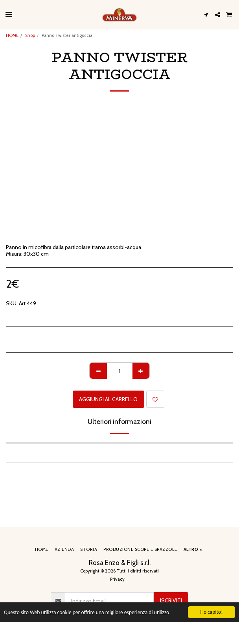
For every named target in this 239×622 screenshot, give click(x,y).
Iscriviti (171, 600)
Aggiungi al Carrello (108, 399)
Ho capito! (211, 612)
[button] (8, 14)
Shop (30, 35)
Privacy (117, 579)
